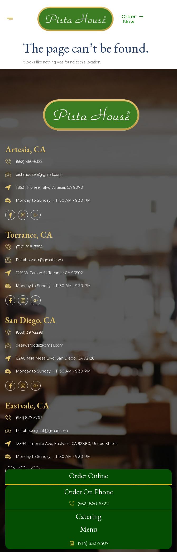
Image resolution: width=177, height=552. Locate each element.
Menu (88, 529)
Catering (89, 516)
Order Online (88, 475)
